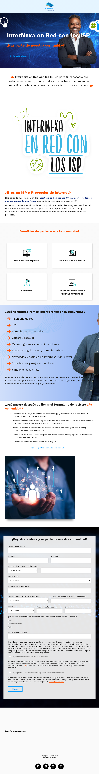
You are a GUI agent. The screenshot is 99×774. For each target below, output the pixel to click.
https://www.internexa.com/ (15, 731)
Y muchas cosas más (25, 369)
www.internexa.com (56, 682)
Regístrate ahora (18, 56)
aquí (26, 665)
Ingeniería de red (22, 318)
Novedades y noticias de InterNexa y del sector (42, 357)
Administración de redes (28, 331)
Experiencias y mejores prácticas (33, 363)
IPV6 (14, 325)
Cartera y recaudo (23, 337)
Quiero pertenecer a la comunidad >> (49, 448)
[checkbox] (49, 624)
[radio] (49, 620)
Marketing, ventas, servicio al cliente (35, 344)
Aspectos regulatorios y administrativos (37, 350)
